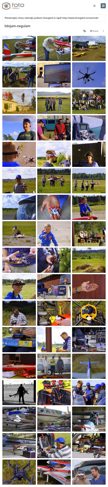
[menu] (103, 5)
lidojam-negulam (17, 26)
